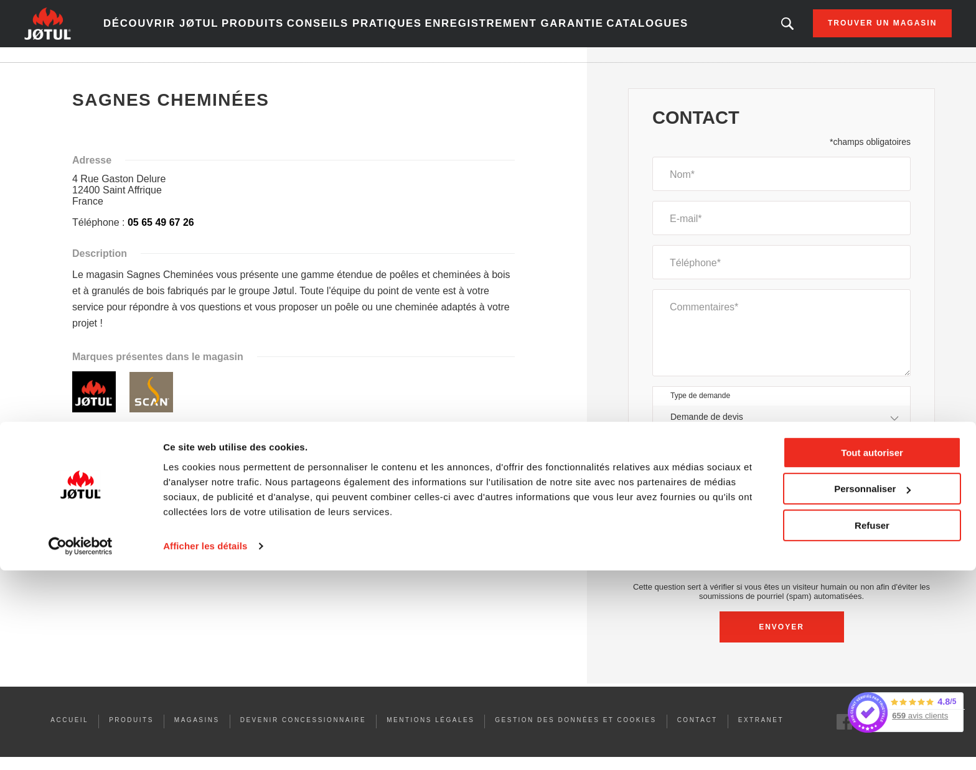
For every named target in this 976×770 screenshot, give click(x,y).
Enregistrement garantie (514, 31)
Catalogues (627, 31)
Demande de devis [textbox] (706, 432)
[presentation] (781, 571)
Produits (291, 31)
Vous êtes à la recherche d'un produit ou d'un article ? (730, 31)
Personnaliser (872, 688)
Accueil (94, 74)
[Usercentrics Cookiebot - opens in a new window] (80, 745)
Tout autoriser (872, 652)
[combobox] (781, 431)
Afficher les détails (205, 745)
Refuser (872, 725)
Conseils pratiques (381, 31)
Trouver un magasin (825, 31)
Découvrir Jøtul (210, 31)
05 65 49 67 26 (161, 237)
